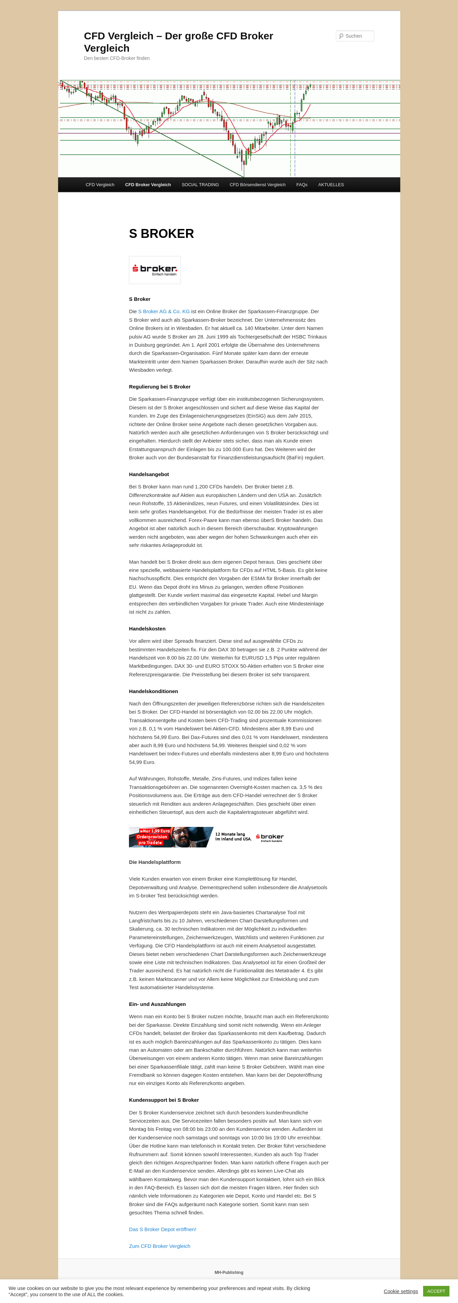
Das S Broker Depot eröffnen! (162, 1229)
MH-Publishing (229, 1272)
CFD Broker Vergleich (148, 184)
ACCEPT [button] (436, 1291)
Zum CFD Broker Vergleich (159, 1246)
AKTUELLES (331, 184)
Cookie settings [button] (401, 1291)
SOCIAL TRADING (200, 184)
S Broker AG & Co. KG (164, 311)
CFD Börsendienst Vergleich (258, 184)
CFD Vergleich (100, 184)
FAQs (302, 184)
